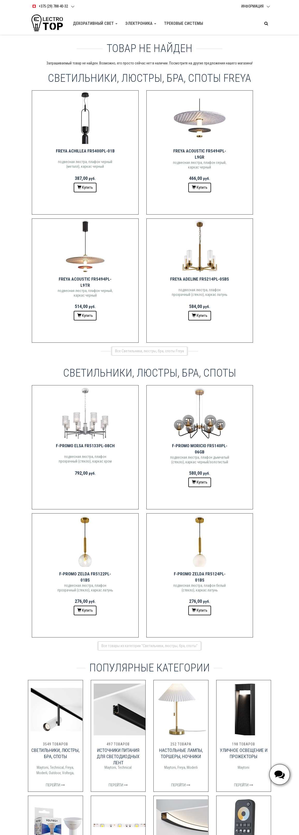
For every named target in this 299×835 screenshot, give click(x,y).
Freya (69, 511)
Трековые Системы (183, 23)
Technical (57, 511)
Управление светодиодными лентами (243, 616)
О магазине (162, 733)
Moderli (41, 517)
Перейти (55, 528)
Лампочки (55, 609)
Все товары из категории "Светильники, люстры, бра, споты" (149, 389)
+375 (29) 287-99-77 (173, 770)
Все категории (149, 667)
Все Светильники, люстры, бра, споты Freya (149, 223)
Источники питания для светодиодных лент (118, 500)
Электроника (140, 23)
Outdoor (55, 517)
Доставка (161, 726)
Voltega (67, 517)
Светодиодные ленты (118, 609)
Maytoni (42, 511)
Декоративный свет (95, 23)
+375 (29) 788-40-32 (173, 763)
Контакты (161, 719)
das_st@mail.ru (165, 777)
